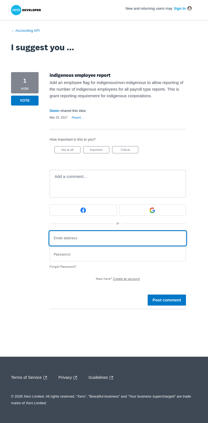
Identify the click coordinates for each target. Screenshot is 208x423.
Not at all (70, 150)
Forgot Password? (63, 267)
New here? (118, 279)
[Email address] (118, 238)
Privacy (69, 377)
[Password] (118, 255)
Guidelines (102, 377)
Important (99, 150)
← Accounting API (25, 30)
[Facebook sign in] (83, 210)
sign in (180, 8)
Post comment (167, 300)
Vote (24, 100)
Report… (78, 117)
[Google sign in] (152, 210)
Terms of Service (30, 377)
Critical (129, 150)
